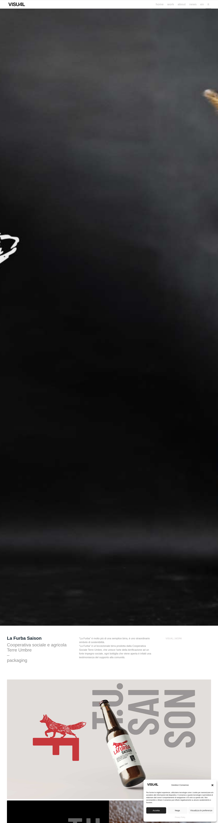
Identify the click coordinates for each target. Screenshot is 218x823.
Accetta (156, 810)
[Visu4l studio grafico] (16, 4)
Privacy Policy (180, 817)
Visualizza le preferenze (201, 810)
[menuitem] (160, 4)
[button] (212, 785)
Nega (177, 810)
